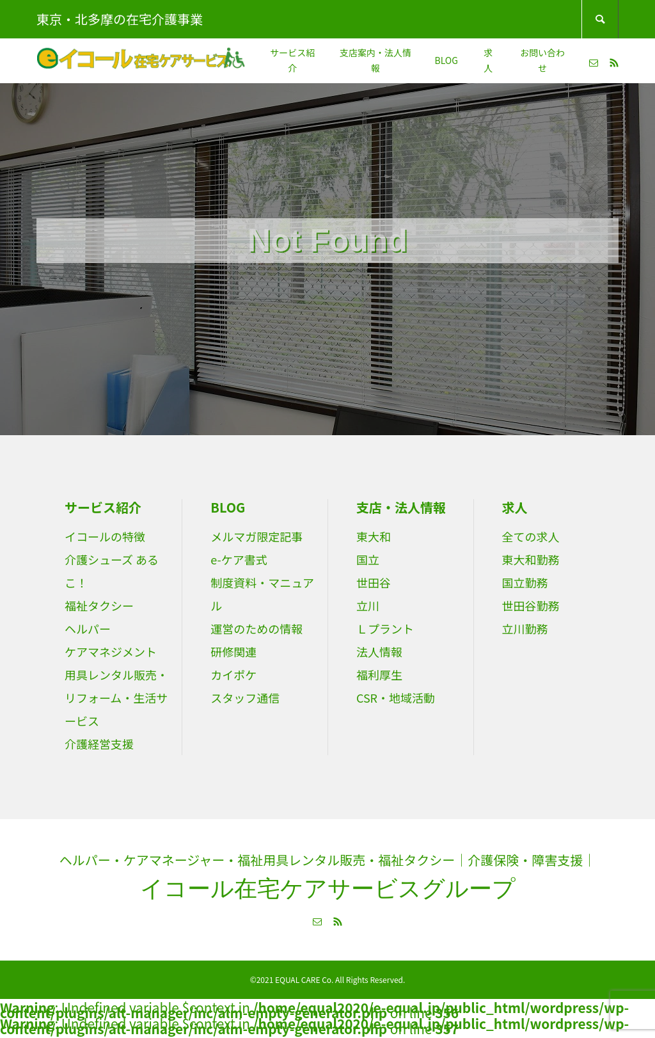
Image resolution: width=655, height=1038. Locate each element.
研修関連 (233, 651)
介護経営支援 (99, 743)
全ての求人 (531, 536)
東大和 (373, 536)
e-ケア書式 (238, 559)
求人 (488, 60)
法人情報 (379, 651)
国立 (367, 559)
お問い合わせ (542, 60)
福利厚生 (379, 674)
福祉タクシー (99, 605)
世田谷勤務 (531, 605)
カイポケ (233, 674)
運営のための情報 (256, 628)
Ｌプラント (385, 628)
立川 (367, 605)
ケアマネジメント (111, 651)
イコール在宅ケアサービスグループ (328, 888)
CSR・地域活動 (395, 697)
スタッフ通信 (245, 697)
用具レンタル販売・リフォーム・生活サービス (116, 697)
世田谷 (373, 582)
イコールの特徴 (105, 536)
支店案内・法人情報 (375, 60)
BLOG (445, 60)
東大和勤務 (531, 559)
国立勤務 (525, 582)
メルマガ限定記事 (256, 536)
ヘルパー (88, 628)
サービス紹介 (292, 60)
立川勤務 (525, 628)
